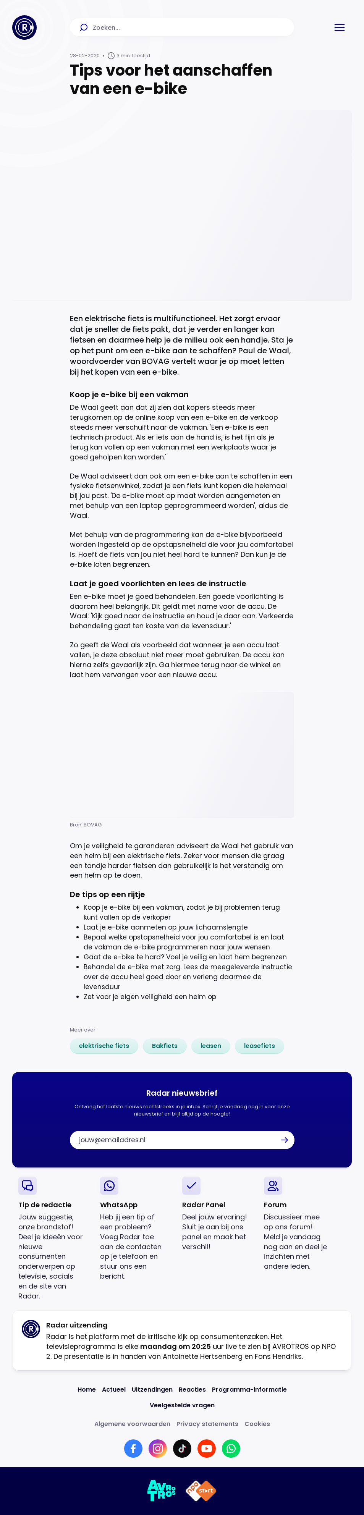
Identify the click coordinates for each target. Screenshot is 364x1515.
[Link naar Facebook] (133, 1448)
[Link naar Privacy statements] (207, 1424)
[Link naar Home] (87, 1389)
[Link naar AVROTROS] (161, 1491)
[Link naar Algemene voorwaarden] (132, 1424)
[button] (339, 27)
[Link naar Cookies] (257, 1424)
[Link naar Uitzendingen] (152, 1389)
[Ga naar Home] (24, 27)
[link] (104, 1046)
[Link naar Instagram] (158, 1448)
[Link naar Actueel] (114, 1389)
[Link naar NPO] (201, 1491)
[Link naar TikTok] (182, 1448)
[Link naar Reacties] (192, 1389)
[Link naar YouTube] (206, 1448)
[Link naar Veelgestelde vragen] (182, 1405)
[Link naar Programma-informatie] (249, 1389)
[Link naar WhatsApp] (231, 1448)
